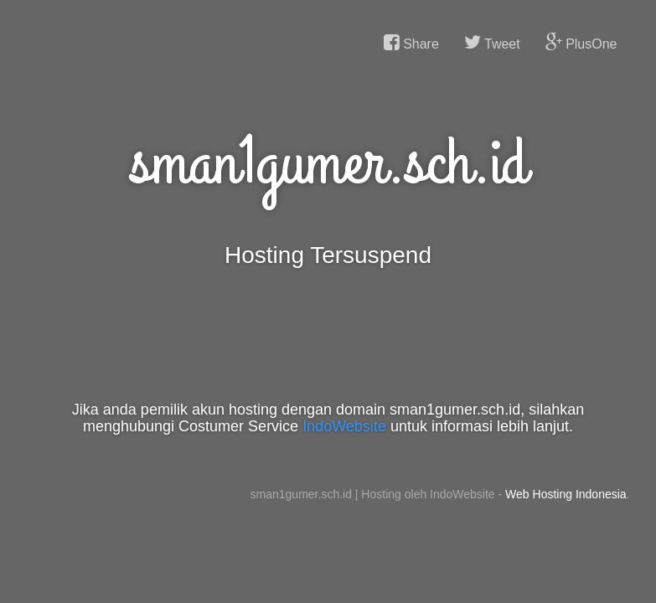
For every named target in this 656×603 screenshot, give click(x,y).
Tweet (492, 43)
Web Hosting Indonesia (566, 494)
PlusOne (581, 43)
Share (411, 43)
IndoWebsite (344, 426)
